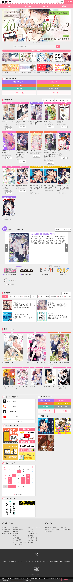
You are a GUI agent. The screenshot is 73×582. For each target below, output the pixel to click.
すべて (5, 297)
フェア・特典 (27, 6)
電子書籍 (19, 88)
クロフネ (47, 533)
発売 (61, 1)
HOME (4, 529)
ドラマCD (45, 6)
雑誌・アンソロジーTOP (63, 230)
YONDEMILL (65, 531)
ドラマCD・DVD (54, 85)
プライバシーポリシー (17, 580)
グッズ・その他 (53, 88)
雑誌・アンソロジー (19, 82)
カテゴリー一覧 (19, 93)
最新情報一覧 (66, 293)
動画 (14, 537)
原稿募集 (16, 535)
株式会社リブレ (49, 529)
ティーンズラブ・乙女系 (52, 531)
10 (28, 477)
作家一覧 (16, 539)
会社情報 (16, 562)
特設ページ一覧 (7, 535)
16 (23, 480)
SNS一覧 (19, 423)
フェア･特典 (6, 533)
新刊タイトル (6, 531)
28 (14, 488)
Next (70, 249)
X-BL (62, 529)
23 (23, 484)
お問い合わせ (36, 564)
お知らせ (68, 297)
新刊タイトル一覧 (48, 99)
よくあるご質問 (60, 562)
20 (9, 484)
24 (28, 484)
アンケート (16, 546)
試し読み (9, 128)
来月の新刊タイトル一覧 (63, 99)
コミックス (53, 82)
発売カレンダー (19, 495)
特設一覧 (64, 6)
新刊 (9, 6)
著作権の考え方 (46, 562)
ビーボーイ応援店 (18, 544)
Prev (3, 249)
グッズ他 (60, 297)
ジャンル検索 (17, 542)
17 (28, 480)
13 (9, 480)
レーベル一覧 (54, 93)
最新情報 (16, 529)
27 (9, 488)
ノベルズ (19, 85)
